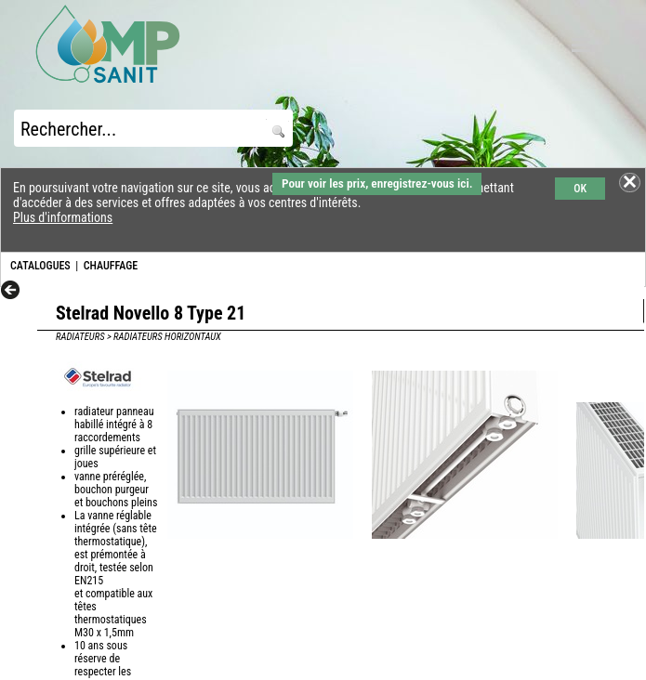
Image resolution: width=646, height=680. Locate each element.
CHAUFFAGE (111, 265)
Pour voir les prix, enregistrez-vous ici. (377, 183)
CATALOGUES (40, 265)
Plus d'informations (62, 217)
